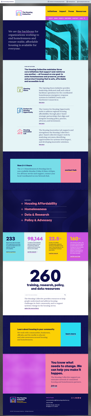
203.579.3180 (49, 402)
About (51, 18)
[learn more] (45, 171)
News (56, 18)
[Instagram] (72, 398)
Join (81, 18)
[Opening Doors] (25, 89)
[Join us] (45, 374)
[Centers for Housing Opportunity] (25, 110)
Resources (81, 11)
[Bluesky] (80, 398)
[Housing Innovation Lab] (25, 131)
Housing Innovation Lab (84, 1)
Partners (68, 18)
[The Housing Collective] (24, 13)
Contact (75, 18)
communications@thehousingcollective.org (57, 400)
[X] (74, 398)
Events (61, 18)
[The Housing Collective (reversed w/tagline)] (18, 400)
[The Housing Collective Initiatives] (45, 1)
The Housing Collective (8, 1)
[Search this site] (84, 18)
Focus (71, 11)
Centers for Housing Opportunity (57, 1)
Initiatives (52, 11)
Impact (62, 11)
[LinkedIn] (78, 398)
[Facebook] (76, 398)
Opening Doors (71, 1)
